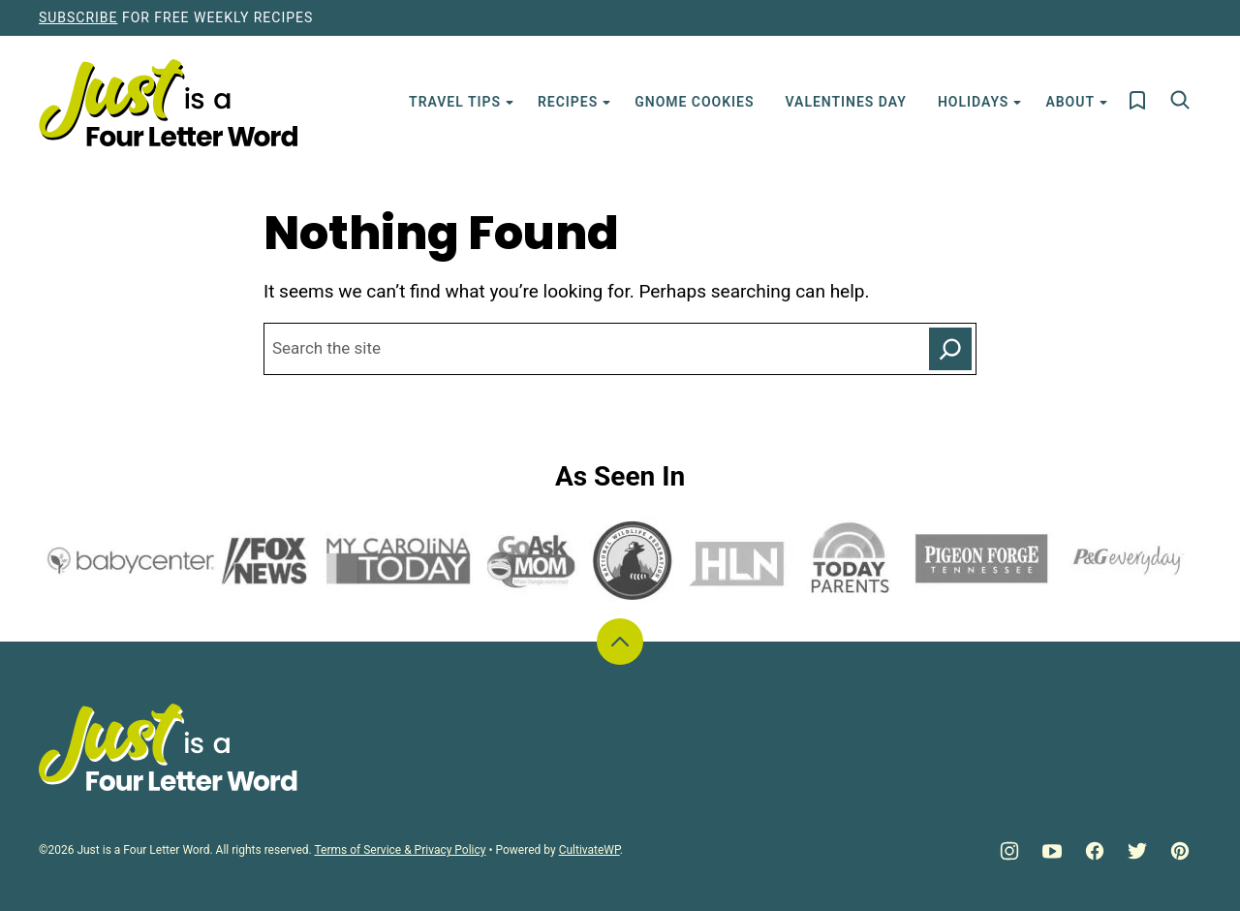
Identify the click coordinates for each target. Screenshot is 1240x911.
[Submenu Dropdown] (509, 103)
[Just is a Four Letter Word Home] (168, 102)
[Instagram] (1009, 851)
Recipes (568, 102)
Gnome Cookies (694, 102)
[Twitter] (1137, 851)
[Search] (1180, 100)
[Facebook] (1094, 851)
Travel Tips (455, 102)
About (1070, 102)
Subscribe (78, 17)
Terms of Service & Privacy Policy (399, 850)
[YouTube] (1052, 851)
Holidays (973, 102)
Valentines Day (846, 102)
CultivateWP (589, 850)
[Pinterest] (1180, 851)
